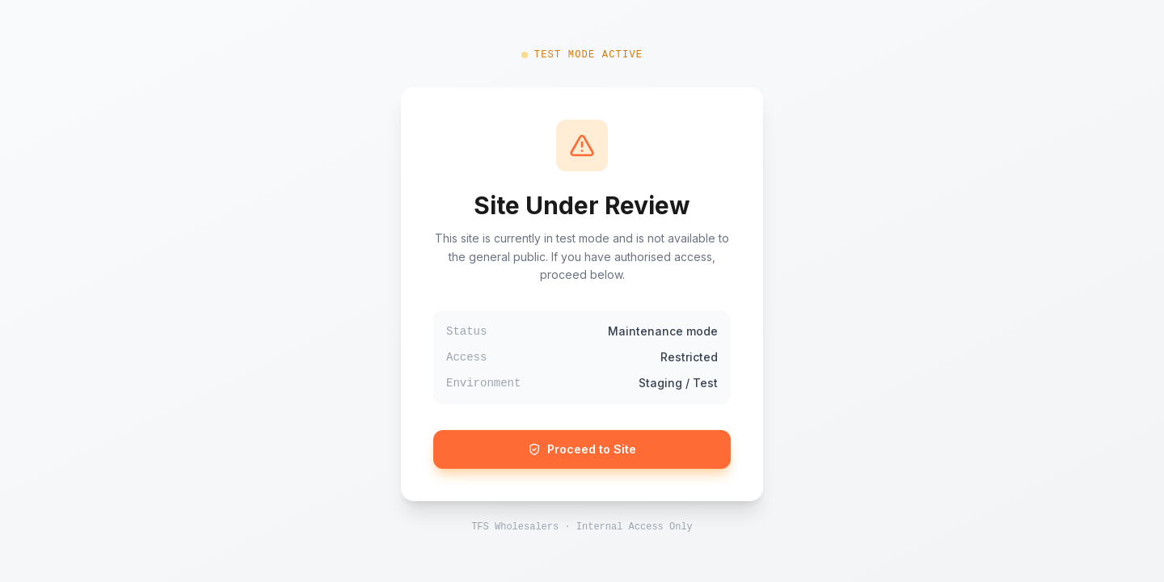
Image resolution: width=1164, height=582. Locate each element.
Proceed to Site (582, 449)
